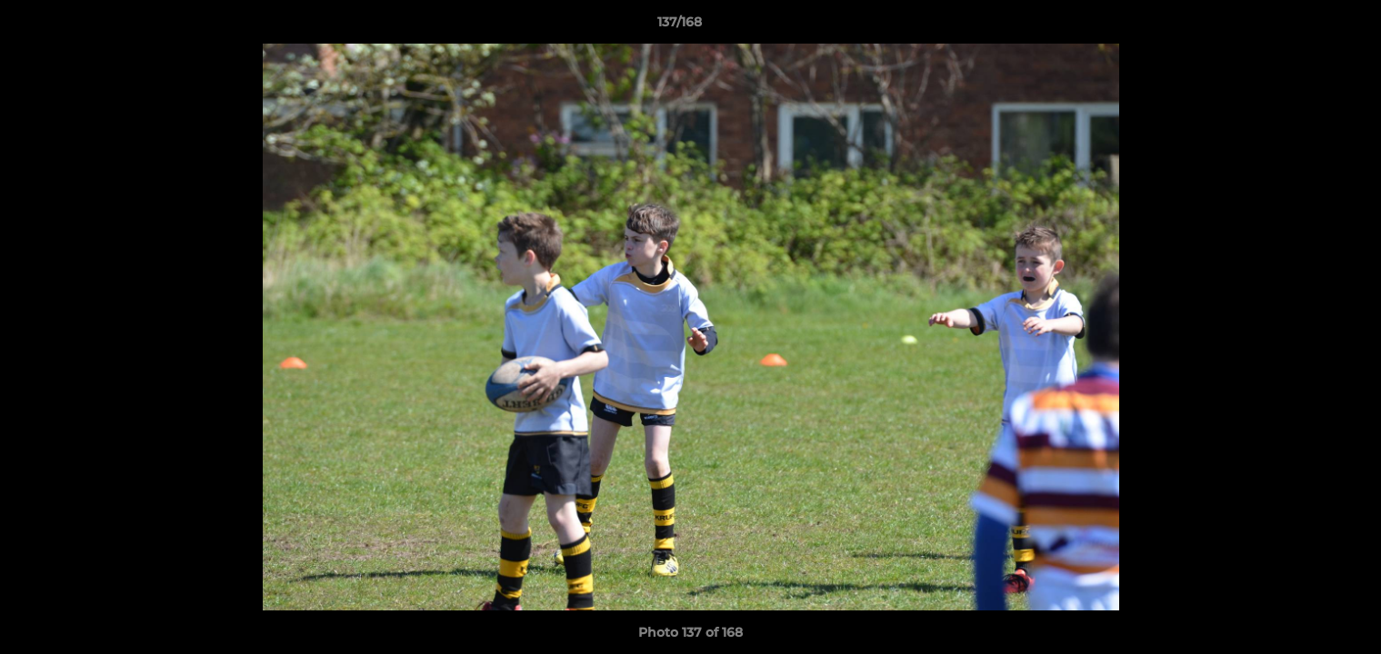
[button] (1305, 26)
